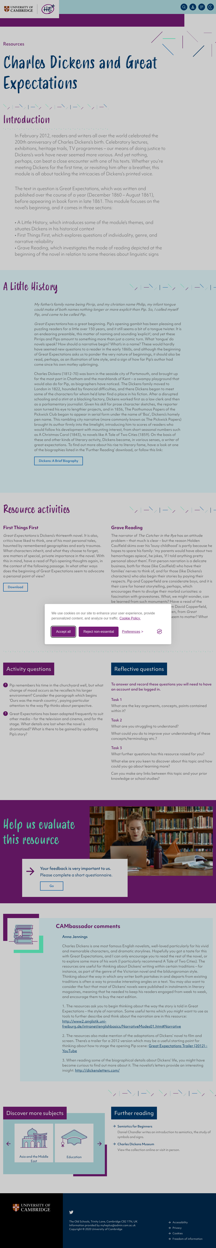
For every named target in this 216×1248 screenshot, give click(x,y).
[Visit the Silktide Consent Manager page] (159, 632)
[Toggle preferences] (132, 631)
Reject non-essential (98, 631)
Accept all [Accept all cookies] (63, 631)
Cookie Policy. (130, 618)
